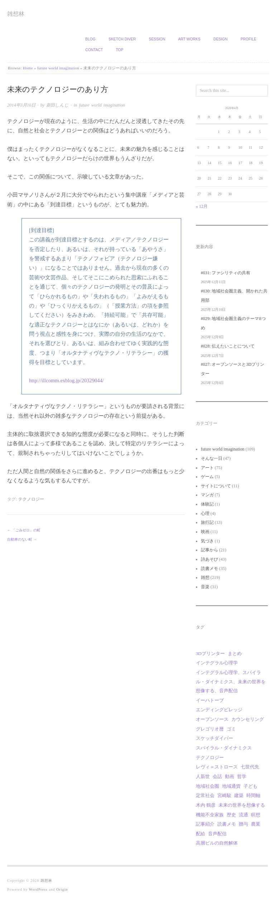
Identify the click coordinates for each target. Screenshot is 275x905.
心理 (205, 513)
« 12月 (202, 206)
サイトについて (216, 485)
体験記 (207, 504)
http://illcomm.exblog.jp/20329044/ (66, 380)
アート (207, 467)
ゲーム (207, 476)
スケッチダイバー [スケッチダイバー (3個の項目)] (214, 738)
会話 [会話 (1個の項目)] (217, 776)
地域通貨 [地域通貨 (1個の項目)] (231, 786)
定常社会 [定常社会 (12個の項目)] (205, 795)
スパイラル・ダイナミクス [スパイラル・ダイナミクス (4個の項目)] (224, 748)
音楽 (205, 586)
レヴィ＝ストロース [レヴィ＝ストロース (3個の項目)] (217, 766)
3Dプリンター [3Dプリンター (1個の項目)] (210, 653)
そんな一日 (211, 458)
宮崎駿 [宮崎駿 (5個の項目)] (224, 795)
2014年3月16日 (21, 105)
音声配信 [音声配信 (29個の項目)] (217, 833)
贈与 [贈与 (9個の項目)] (243, 824)
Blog (90, 39)
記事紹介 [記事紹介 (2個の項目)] (205, 824)
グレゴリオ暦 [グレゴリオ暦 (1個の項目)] (210, 729)
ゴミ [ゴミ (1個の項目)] (231, 729)
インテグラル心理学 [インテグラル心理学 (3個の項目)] (217, 662)
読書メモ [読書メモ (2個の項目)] (226, 824)
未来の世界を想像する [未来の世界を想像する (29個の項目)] (241, 805)
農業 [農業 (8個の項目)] (255, 824)
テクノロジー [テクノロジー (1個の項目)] (210, 757)
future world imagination (58, 68)
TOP (120, 50)
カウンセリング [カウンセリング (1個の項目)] (247, 719)
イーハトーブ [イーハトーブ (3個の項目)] (210, 700)
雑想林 (15, 14)
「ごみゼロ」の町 (26, 530)
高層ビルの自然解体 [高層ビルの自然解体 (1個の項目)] (217, 843)
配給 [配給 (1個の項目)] (200, 833)
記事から (209, 549)
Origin (62, 889)
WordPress (38, 889)
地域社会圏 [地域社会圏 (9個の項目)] (207, 786)
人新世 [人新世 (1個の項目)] (203, 776)
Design (220, 39)
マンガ (207, 494)
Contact (94, 50)
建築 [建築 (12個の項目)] (238, 795)
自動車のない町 (19, 539)
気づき (207, 541)
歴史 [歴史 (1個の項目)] (231, 814)
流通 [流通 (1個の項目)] (243, 814)
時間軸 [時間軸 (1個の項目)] (253, 795)
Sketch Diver (122, 39)
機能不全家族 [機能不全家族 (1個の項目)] (210, 814)
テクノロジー (31, 499)
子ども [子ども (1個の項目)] (250, 786)
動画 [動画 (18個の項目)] (229, 776)
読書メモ (209, 568)
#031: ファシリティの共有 (226, 272)
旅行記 (207, 522)
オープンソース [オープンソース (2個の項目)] (212, 719)
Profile (248, 39)
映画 (205, 531)
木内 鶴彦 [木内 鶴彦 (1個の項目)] (206, 805)
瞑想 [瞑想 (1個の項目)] (255, 814)
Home (28, 68)
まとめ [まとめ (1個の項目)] (235, 653)
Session (157, 39)
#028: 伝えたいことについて (228, 346)
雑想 (205, 577)
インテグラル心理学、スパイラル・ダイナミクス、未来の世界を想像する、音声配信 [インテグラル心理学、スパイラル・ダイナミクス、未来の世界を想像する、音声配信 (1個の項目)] (231, 681)
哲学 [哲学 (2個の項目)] (241, 776)
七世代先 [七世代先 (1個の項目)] (250, 766)
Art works (189, 39)
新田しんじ (57, 105)
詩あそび (209, 559)
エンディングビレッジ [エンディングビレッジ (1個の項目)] (219, 709)
